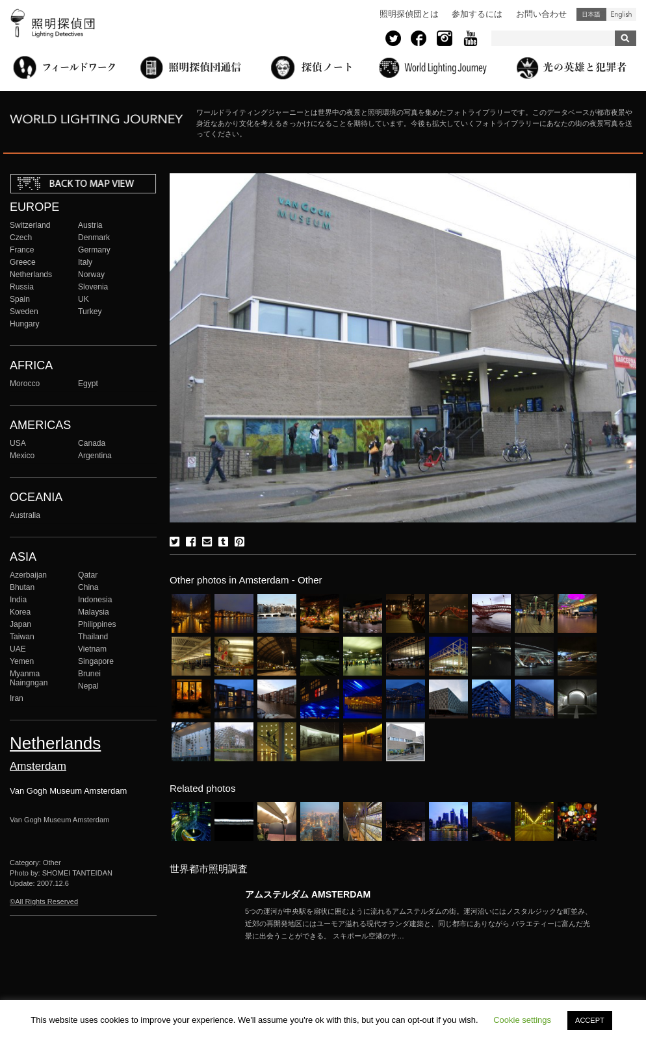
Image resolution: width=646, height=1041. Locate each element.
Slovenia (93, 286)
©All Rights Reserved (44, 901)
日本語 (591, 14)
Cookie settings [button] (522, 1020)
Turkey (89, 311)
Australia (25, 515)
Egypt (88, 383)
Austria (90, 225)
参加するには (477, 14)
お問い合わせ (541, 14)
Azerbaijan (28, 575)
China (88, 587)
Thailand (93, 636)
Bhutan (22, 587)
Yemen (22, 661)
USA (18, 443)
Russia (22, 286)
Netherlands (31, 274)
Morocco (25, 383)
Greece (23, 262)
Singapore (96, 661)
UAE (18, 649)
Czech (21, 237)
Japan (20, 624)
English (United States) (621, 14)
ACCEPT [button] (589, 1020)
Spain (20, 299)
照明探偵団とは (409, 14)
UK (83, 299)
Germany (94, 249)
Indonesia (95, 599)
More (420, 923)
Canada (91, 443)
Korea (20, 612)
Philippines (97, 624)
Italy (85, 262)
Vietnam (92, 649)
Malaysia (93, 612)
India (18, 599)
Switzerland (30, 225)
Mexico (22, 455)
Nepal (88, 686)
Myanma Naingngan (28, 678)
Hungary (25, 323)
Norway (91, 274)
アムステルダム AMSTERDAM (307, 894)
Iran (16, 698)
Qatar (87, 575)
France (22, 249)
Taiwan (22, 636)
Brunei (89, 673)
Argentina (95, 455)
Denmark (94, 237)
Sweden (24, 311)
